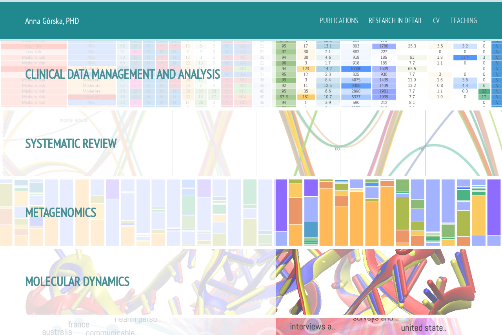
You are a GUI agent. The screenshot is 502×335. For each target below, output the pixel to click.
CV (437, 20)
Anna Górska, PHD (52, 20)
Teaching (463, 20)
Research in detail (396, 20)
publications (340, 20)
